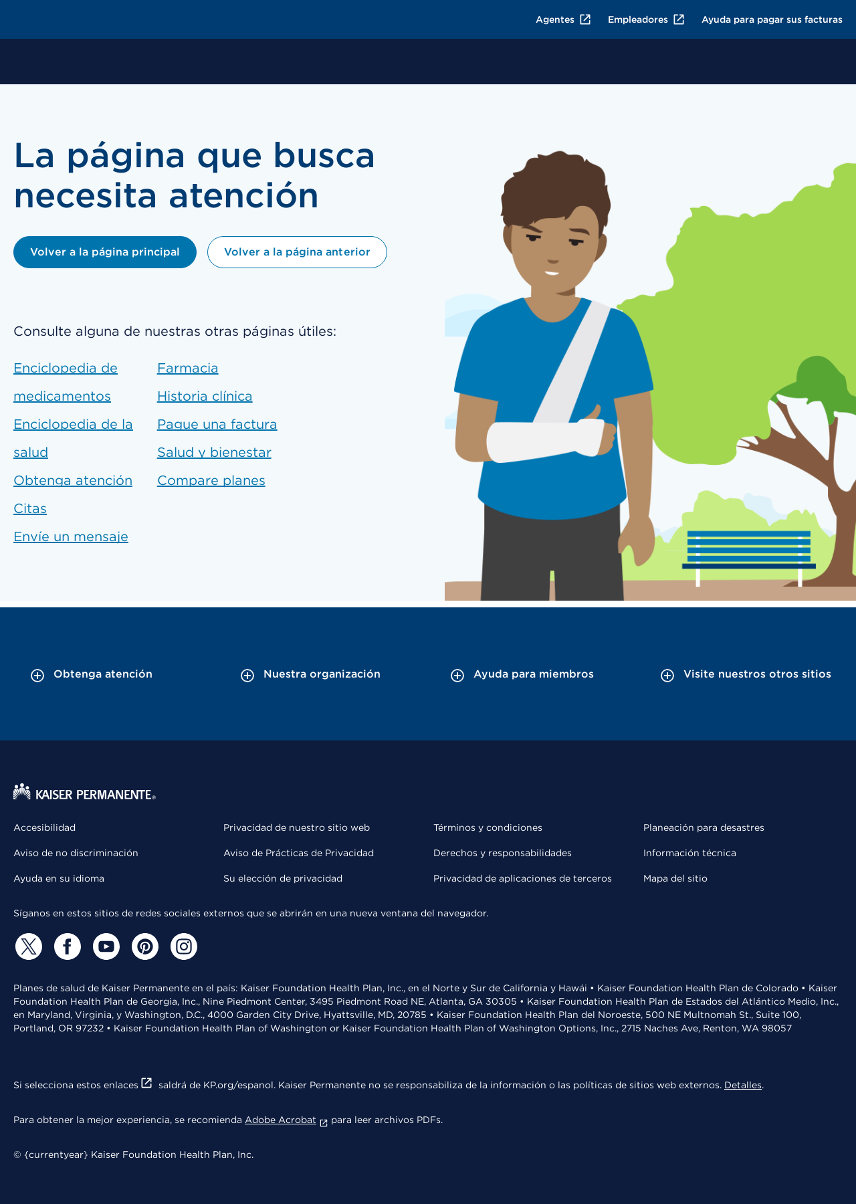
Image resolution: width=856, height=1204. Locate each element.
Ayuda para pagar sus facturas (772, 19)
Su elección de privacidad (282, 878)
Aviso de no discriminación (75, 852)
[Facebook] (65, 946)
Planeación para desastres (703, 827)
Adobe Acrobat (286, 1119)
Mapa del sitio (675, 878)
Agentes (564, 19)
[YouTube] (104, 946)
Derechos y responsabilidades (502, 852)
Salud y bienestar (214, 452)
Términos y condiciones (487, 827)
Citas (30, 508)
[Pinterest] (143, 946)
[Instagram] (182, 946)
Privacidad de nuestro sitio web (296, 827)
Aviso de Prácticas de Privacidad (298, 852)
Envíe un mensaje (70, 536)
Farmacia (188, 368)
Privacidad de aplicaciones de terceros (522, 878)
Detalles (743, 1085)
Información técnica (689, 852)
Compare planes (211, 480)
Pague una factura (217, 424)
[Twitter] (26, 946)
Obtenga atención (72, 480)
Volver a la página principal (105, 251)
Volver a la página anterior (297, 251)
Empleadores (646, 19)
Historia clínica (205, 396)
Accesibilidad (44, 827)
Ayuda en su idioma (58, 878)
